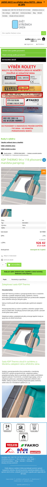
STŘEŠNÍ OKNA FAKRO (19, 153)
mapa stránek (9, 479)
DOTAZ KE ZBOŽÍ (8, 260)
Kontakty (4, 16)
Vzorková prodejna (25, 13)
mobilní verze (17, 481)
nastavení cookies (28, 481)
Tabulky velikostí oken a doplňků (12, 142)
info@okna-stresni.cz (38, 10)
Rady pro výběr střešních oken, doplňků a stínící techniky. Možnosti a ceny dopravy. (23, 272)
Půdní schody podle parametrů (13, 55)
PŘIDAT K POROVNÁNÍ (10, 256)
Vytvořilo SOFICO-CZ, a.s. (23, 484)
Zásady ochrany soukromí (16, 16)
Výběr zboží (15, 13)
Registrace (29, 44)
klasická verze (35, 479)
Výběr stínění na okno (8, 149)
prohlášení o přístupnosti (22, 479)
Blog (34, 13)
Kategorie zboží (23, 59)
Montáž (40, 13)
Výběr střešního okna (8, 146)
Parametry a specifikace (18, 279)
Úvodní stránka (7, 153)
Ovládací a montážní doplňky (34, 153)
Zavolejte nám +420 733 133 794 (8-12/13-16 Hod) (16, 10)
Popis (5, 279)
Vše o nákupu (6, 13)
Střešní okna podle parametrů (13, 51)
